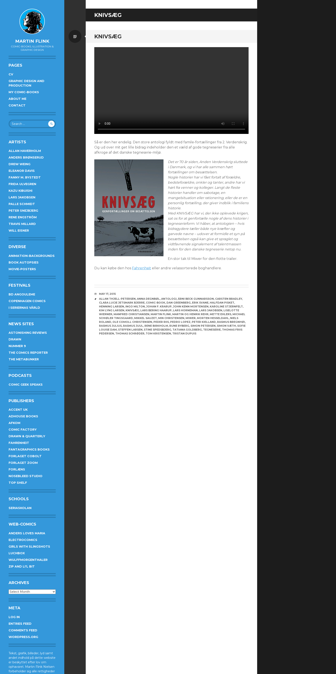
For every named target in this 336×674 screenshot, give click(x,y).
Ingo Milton (135, 306)
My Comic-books (24, 92)
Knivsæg (108, 36)
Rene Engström (23, 217)
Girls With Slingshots (29, 546)
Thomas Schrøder (129, 333)
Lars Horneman (185, 310)
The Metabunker (24, 359)
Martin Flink (32, 41)
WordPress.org (23, 637)
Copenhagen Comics (27, 301)
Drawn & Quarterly (27, 436)
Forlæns (17, 469)
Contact (17, 105)
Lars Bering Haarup (156, 310)
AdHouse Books (23, 416)
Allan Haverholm (25, 151)
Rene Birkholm (156, 325)
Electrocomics (23, 540)
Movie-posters (22, 269)
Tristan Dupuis (184, 333)
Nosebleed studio (25, 476)
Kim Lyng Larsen (111, 310)
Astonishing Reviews (28, 333)
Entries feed (20, 624)
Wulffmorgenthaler (28, 560)
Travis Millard (22, 224)
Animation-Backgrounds (32, 256)
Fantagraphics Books (29, 449)
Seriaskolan (20, 508)
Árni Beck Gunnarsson (196, 298)
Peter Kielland (204, 322)
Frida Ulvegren (22, 184)
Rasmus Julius (110, 325)
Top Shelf (18, 483)
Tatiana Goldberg (187, 329)
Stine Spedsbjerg (157, 329)
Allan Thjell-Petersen (117, 298)
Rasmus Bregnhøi (231, 322)
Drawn (15, 339)
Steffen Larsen (130, 329)
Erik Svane (200, 302)
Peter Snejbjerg (23, 211)
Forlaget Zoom (23, 463)
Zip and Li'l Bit (22, 566)
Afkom (14, 423)
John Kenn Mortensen (190, 306)
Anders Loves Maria (27, 533)
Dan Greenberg (178, 302)
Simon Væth (226, 325)
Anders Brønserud (26, 157)
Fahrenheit (19, 443)
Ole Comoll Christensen (132, 322)
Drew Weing (19, 164)
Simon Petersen (203, 325)
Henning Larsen (111, 306)
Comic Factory (23, 429)
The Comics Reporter (28, 353)
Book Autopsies (24, 262)
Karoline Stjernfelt (226, 306)
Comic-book (155, 302)
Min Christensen (171, 318)
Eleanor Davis (22, 171)
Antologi (169, 298)
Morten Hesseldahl (213, 318)
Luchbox (17, 553)
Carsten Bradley (228, 298)
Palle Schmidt (22, 204)
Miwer (191, 318)
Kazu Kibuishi (20, 191)
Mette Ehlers (220, 314)
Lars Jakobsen (22, 197)
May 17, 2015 (107, 293)
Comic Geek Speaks (26, 384)
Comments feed (23, 630)
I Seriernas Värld (24, 308)
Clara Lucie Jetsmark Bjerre (122, 302)
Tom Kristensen (158, 333)
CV (11, 74)
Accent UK (18, 410)
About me (17, 99)
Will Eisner (19, 230)
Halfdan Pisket (222, 302)
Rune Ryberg (179, 325)
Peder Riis (161, 322)
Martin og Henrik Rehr (190, 314)
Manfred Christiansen (131, 314)
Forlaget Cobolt (25, 456)
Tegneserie (212, 329)
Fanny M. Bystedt (25, 177)
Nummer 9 (17, 346)
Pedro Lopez (180, 322)
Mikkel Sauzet (145, 318)
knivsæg (132, 310)
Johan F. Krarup (159, 306)
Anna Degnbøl (148, 298)
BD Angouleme (22, 294)
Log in (14, 617)
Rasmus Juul (133, 325)
